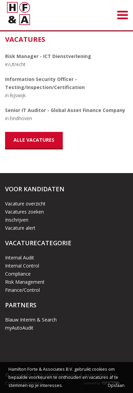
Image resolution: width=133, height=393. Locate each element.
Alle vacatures (34, 140)
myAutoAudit (19, 328)
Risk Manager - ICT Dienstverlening (48, 56)
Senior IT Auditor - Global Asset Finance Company (65, 110)
